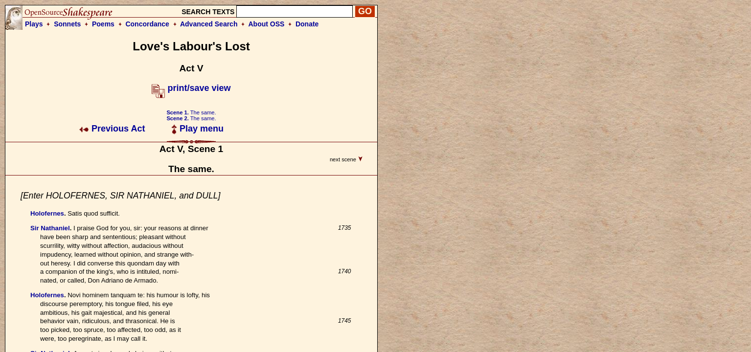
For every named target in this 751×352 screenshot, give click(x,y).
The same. (191, 112)
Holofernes (47, 213)
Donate (307, 24)
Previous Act (112, 128)
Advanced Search (209, 24)
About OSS (267, 24)
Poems (103, 24)
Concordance (147, 24)
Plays (34, 24)
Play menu (197, 128)
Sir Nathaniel (50, 228)
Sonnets (67, 24)
